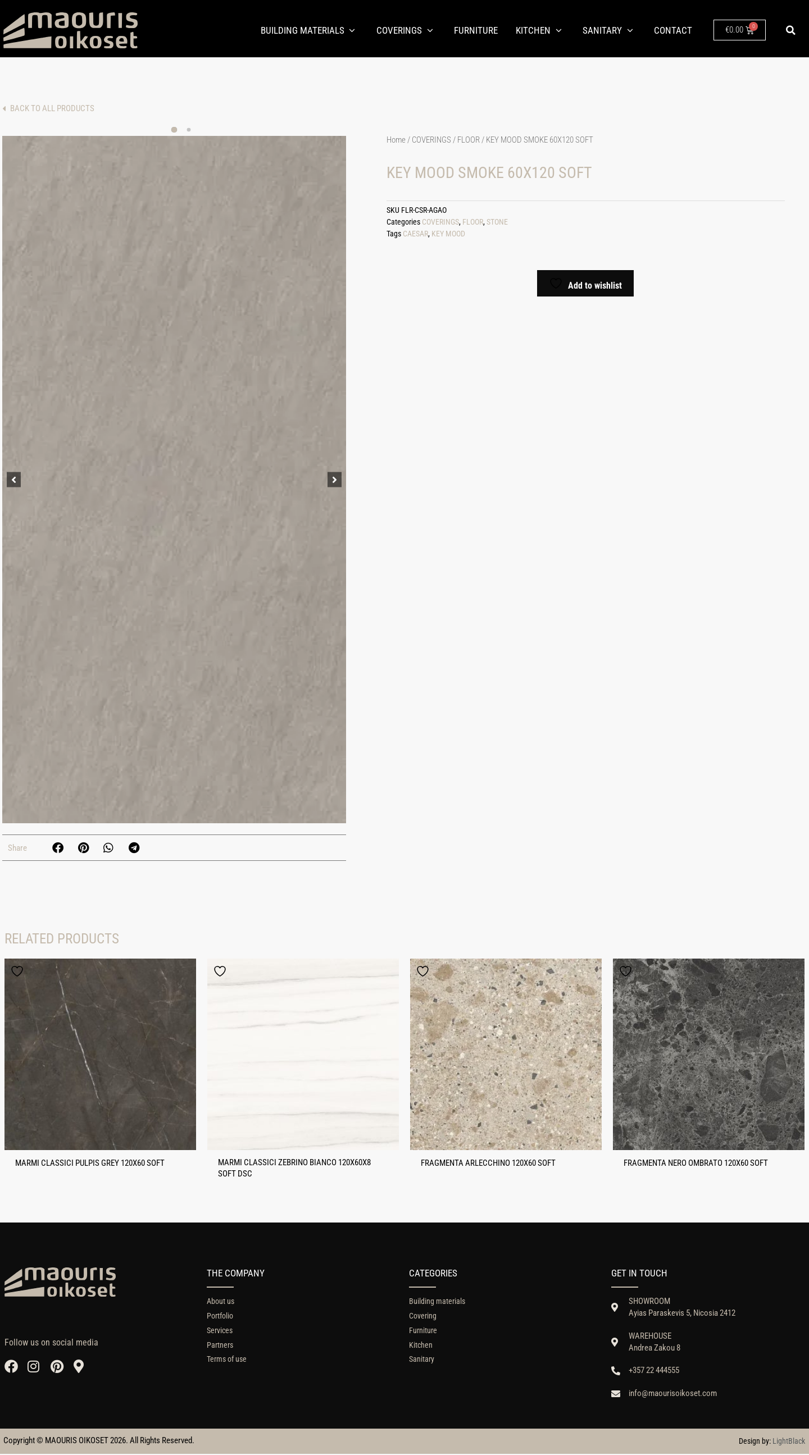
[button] (791, 30)
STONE (497, 222)
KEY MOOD (448, 234)
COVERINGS (431, 140)
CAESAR (415, 234)
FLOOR (468, 140)
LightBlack (788, 1442)
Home (396, 140)
